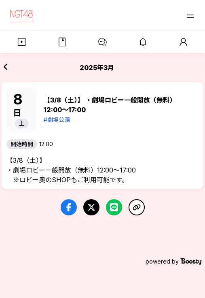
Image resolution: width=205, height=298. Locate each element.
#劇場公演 (57, 119)
